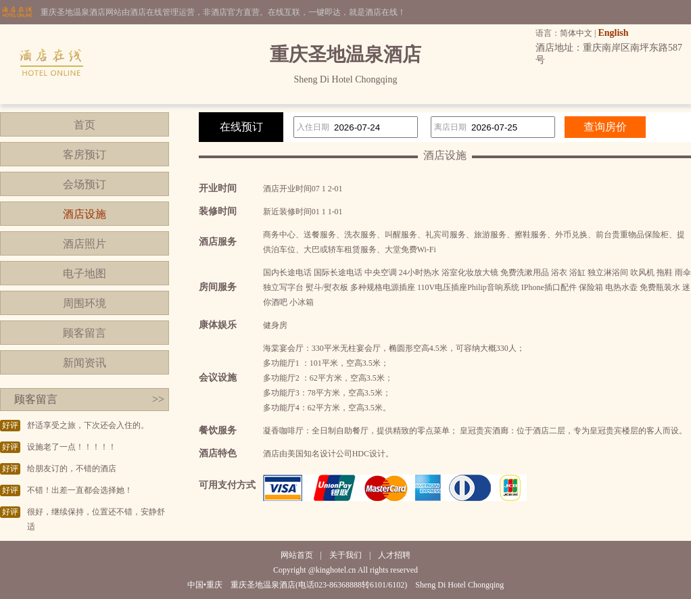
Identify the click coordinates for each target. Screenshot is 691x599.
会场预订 (84, 184)
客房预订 (84, 154)
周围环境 (84, 303)
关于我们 (345, 555)
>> (158, 399)
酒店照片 (84, 243)
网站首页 (297, 555)
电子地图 (84, 273)
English (613, 33)
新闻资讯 (84, 362)
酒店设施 (84, 214)
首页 (84, 124)
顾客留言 (84, 333)
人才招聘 (394, 555)
